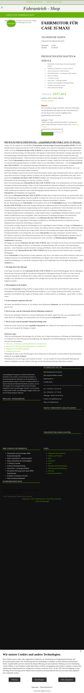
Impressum (35, 687)
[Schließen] (80, 651)
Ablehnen (14, 680)
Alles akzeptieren (67, 680)
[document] (42, 665)
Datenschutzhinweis (46, 687)
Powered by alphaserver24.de (42, 691)
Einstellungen (39, 680)
